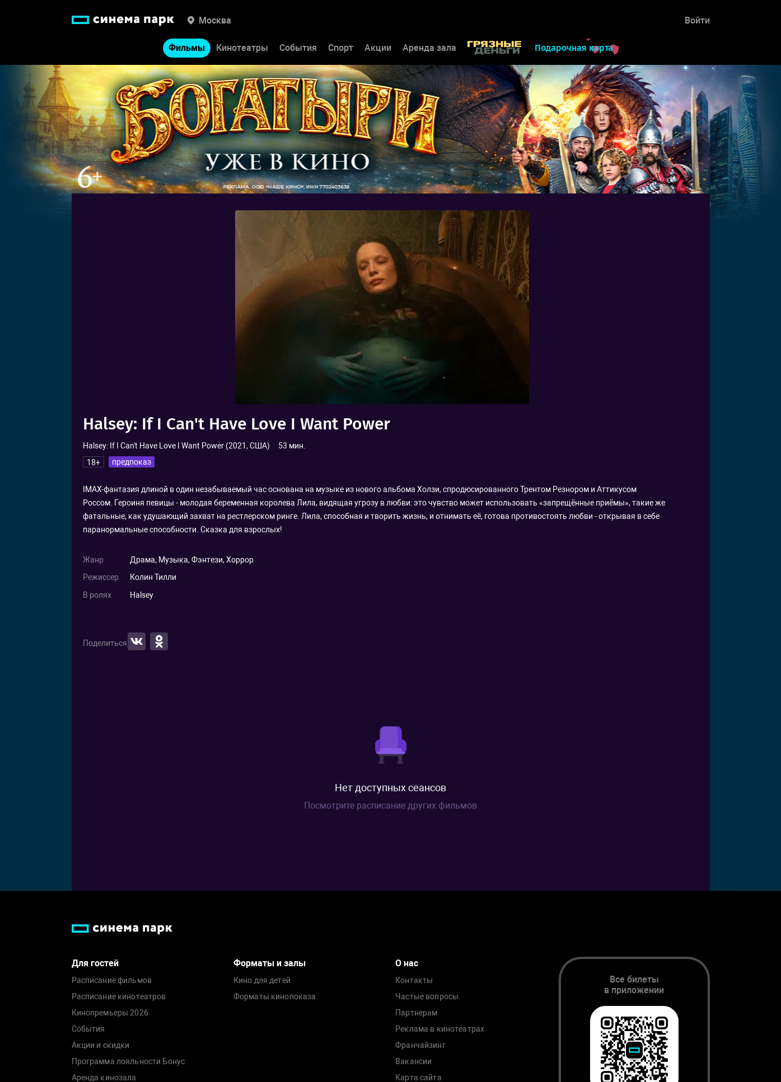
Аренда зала (429, 47)
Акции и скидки (101, 1045)
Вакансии (413, 1061)
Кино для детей (262, 980)
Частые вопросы (427, 997)
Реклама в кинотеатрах (439, 1029)
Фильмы (187, 47)
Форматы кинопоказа (274, 997)
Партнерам (416, 1013)
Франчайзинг (420, 1045)
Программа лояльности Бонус (128, 1061)
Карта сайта (418, 1078)
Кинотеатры (242, 47)
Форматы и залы (269, 963)
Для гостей (95, 963)
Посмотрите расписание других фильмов (390, 805)
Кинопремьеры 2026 (110, 1013)
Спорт (340, 47)
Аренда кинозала (104, 1078)
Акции (377, 47)
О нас (406, 963)
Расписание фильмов (112, 980)
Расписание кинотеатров (119, 997)
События (298, 47)
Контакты (414, 980)
